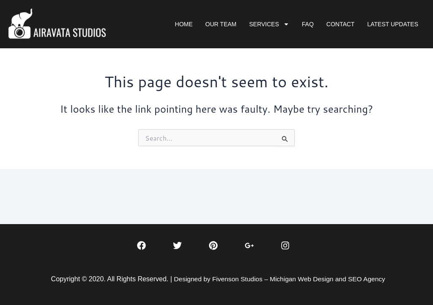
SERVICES (269, 24)
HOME (184, 24)
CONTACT (340, 24)
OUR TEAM (221, 24)
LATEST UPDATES (392, 24)
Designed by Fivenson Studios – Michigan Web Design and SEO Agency (279, 279)
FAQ (308, 24)
